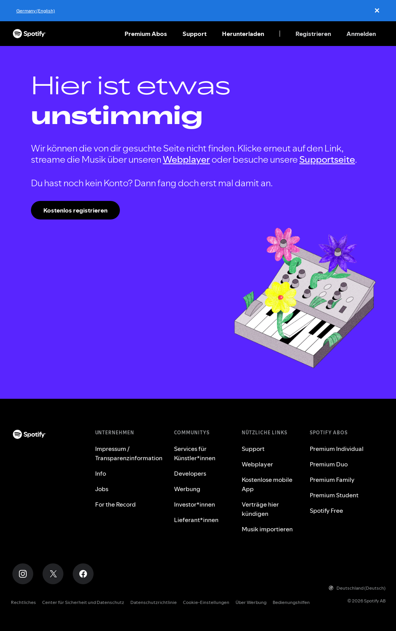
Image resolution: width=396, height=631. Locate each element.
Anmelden (361, 33)
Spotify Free (326, 510)
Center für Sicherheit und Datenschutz (83, 602)
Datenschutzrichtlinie (153, 602)
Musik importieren (267, 529)
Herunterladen (243, 33)
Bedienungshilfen (291, 602)
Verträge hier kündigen (260, 509)
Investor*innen (194, 504)
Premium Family (332, 479)
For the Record (115, 504)
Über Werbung (251, 602)
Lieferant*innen (196, 519)
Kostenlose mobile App (267, 484)
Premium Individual (337, 448)
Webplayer (186, 159)
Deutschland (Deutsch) (357, 588)
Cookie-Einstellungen (206, 602)
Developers (190, 473)
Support (195, 33)
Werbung (187, 489)
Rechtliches (23, 602)
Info (100, 473)
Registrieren (313, 33)
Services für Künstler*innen (194, 453)
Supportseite (327, 159)
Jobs (101, 489)
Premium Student (334, 495)
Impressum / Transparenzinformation (128, 453)
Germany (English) (35, 10)
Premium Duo (329, 464)
